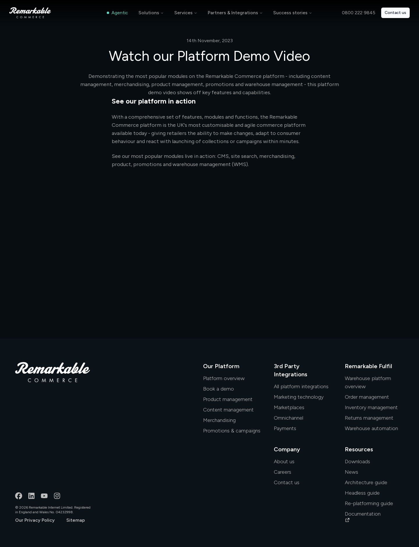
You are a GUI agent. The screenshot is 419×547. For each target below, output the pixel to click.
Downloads (357, 461)
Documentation (363, 517)
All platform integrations (301, 386)
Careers (282, 472)
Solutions (149, 12)
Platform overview (224, 378)
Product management (228, 399)
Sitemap (75, 520)
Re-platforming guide (369, 503)
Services (183, 12)
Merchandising (219, 420)
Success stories (290, 12)
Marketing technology (299, 397)
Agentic (117, 12)
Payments (285, 428)
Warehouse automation (371, 428)
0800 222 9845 (358, 12)
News (351, 472)
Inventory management (371, 407)
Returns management (369, 418)
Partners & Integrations (233, 12)
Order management (367, 397)
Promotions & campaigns (231, 430)
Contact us (395, 12)
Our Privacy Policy (35, 520)
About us (284, 461)
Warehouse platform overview (368, 382)
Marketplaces (289, 407)
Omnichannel (288, 418)
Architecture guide (366, 482)
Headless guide (362, 493)
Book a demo (218, 389)
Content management (228, 410)
